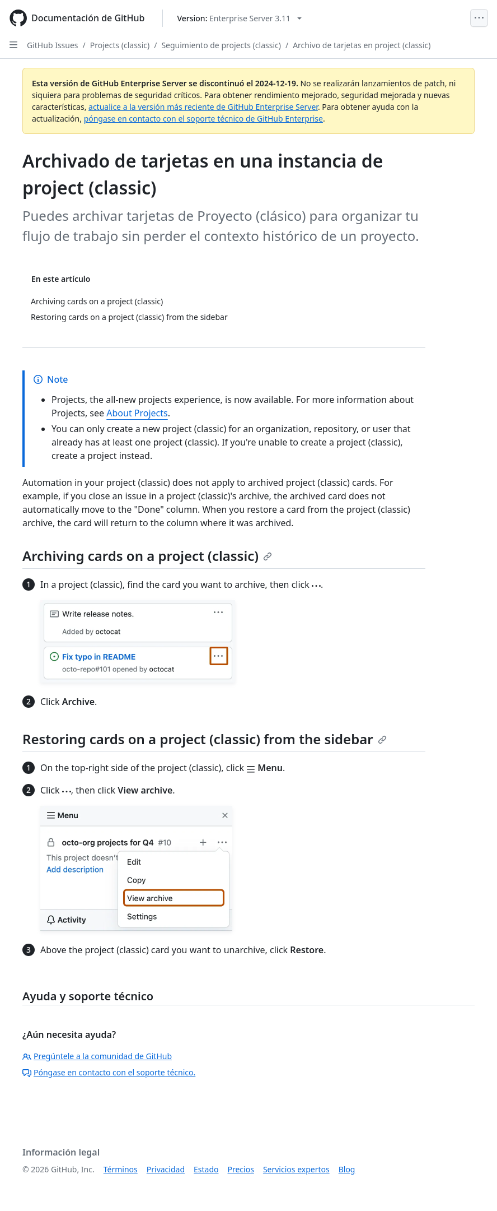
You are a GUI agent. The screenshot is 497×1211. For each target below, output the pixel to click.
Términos (121, 1169)
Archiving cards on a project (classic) (147, 555)
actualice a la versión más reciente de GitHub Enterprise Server (203, 106)
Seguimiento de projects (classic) (221, 45)
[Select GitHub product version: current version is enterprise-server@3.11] (239, 18)
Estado (206, 1169)
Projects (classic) (119, 45)
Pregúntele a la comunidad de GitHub (97, 1056)
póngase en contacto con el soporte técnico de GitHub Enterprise (203, 118)
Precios (241, 1169)
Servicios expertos (296, 1169)
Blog (347, 1169)
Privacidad (166, 1169)
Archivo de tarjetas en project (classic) (361, 45)
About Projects (137, 413)
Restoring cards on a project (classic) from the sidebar (204, 739)
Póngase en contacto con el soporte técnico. (108, 1072)
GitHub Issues (52, 45)
